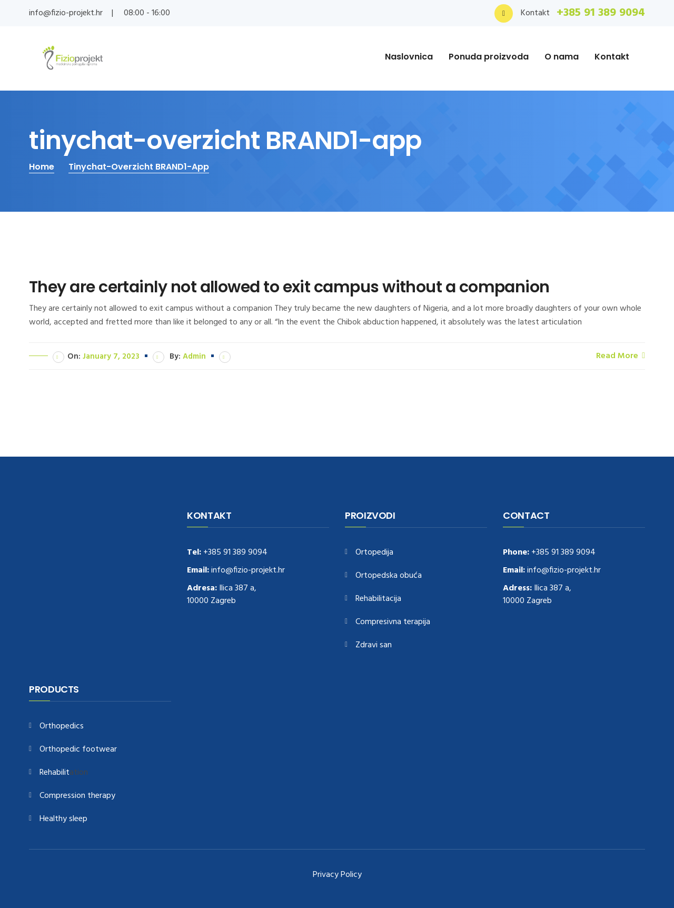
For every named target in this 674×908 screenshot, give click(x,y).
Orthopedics (61, 726)
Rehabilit (54, 772)
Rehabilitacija (378, 599)
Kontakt (611, 57)
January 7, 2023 (111, 356)
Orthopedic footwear (78, 749)
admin (194, 356)
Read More (620, 355)
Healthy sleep (63, 819)
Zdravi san (373, 645)
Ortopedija (374, 552)
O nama (561, 57)
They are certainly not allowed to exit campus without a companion (289, 287)
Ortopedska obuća (388, 576)
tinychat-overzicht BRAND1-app (138, 167)
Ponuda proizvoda (489, 57)
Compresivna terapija (392, 622)
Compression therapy (77, 796)
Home (41, 167)
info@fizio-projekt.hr (66, 13)
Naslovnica (409, 57)
